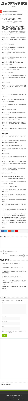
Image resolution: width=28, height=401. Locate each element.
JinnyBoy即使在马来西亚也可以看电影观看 (10, 252)
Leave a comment (6, 22)
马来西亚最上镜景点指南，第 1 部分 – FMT (12, 277)
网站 (3, 326)
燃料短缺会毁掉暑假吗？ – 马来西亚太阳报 (12, 267)
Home (2, 14)
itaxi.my (20, 395)
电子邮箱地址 (5, 321)
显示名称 (4, 316)
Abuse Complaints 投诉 (6, 384)
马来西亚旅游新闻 (14, 4)
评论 (3, 302)
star (3, 21)
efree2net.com (14, 395)
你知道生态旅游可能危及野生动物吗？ (17, 255)
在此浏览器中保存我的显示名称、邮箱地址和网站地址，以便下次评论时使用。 (13, 332)
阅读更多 (4, 227)
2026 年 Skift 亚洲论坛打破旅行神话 (10, 11)
